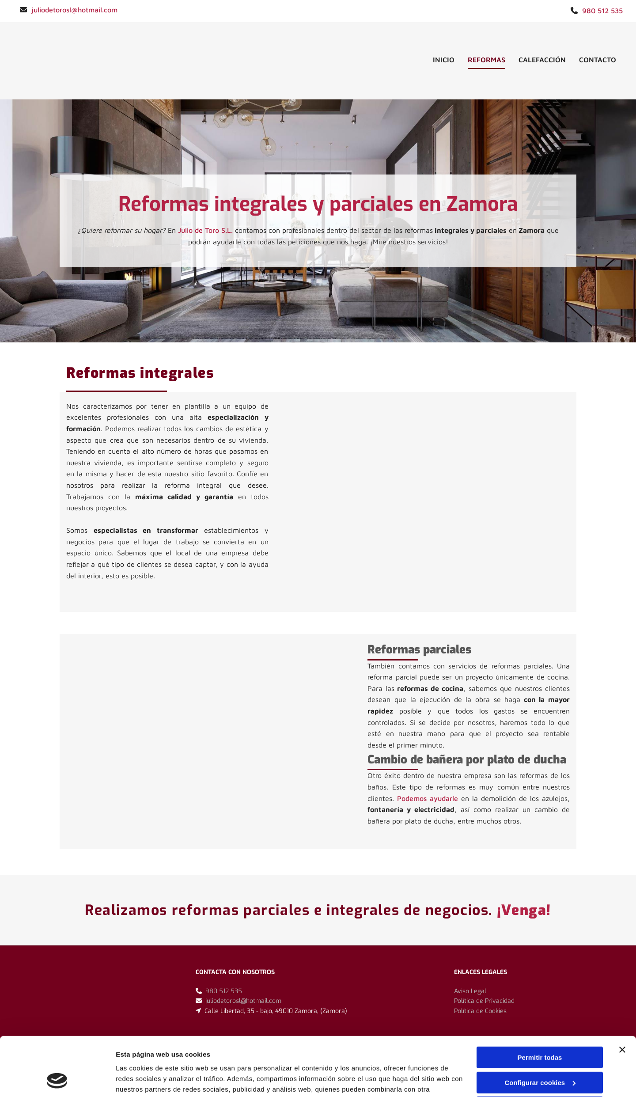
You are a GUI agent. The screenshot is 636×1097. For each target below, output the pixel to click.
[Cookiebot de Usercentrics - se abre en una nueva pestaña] (57, 1079)
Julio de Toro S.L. (205, 230)
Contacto (597, 60)
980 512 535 (602, 11)
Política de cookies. (180, 1055)
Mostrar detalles (141, 1079)
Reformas (486, 60)
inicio (443, 60)
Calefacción (542, 60)
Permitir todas (540, 1002)
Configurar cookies (539, 1027)
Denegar (539, 1052)
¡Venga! (524, 910)
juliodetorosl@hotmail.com (74, 10)
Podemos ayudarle (427, 798)
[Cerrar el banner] (622, 994)
